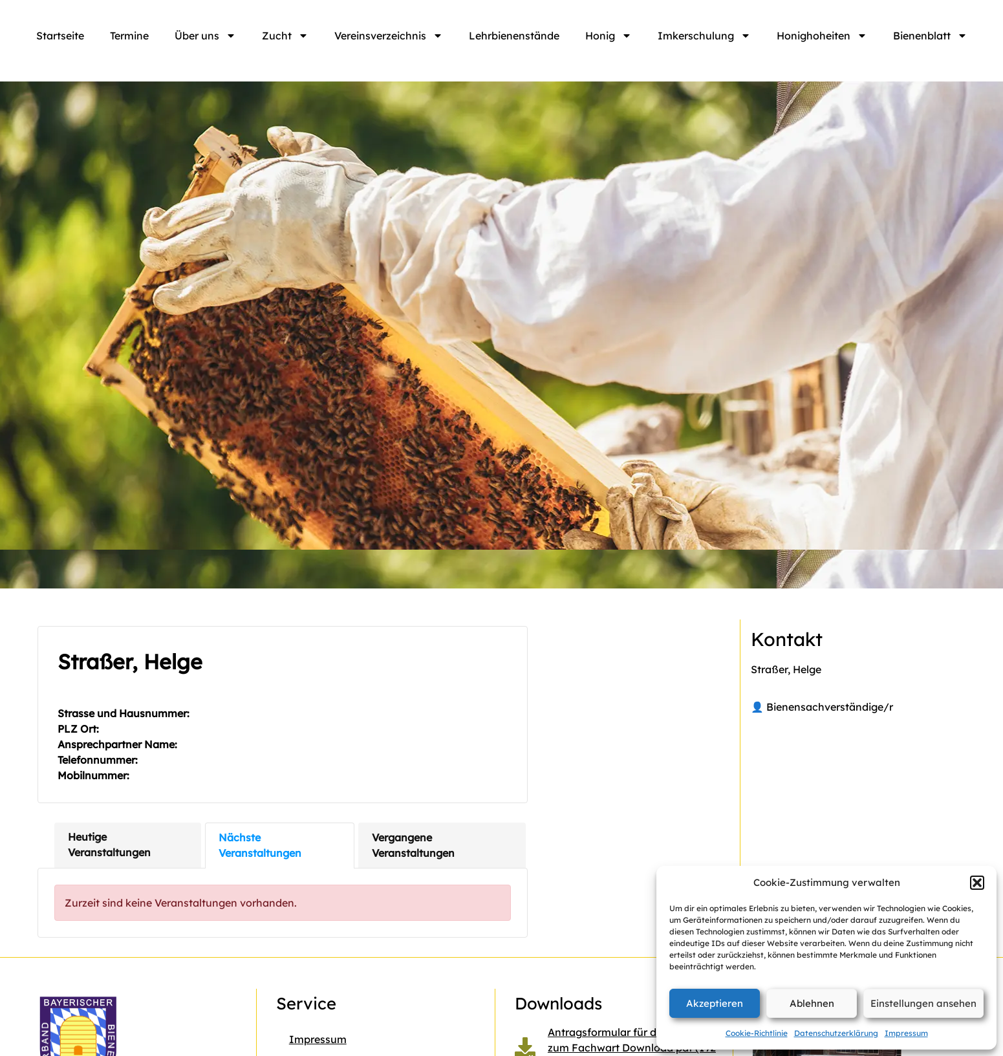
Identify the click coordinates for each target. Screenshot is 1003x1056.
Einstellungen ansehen (923, 1003)
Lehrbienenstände (514, 35)
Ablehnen (812, 1003)
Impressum (906, 1033)
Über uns (205, 35)
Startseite (60, 35)
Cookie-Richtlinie (757, 1033)
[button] (977, 882)
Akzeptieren (714, 1003)
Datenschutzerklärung (836, 1033)
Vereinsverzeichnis (388, 35)
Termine (129, 35)
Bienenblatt (930, 35)
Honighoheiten (822, 35)
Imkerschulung (704, 35)
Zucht (285, 35)
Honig (608, 35)
